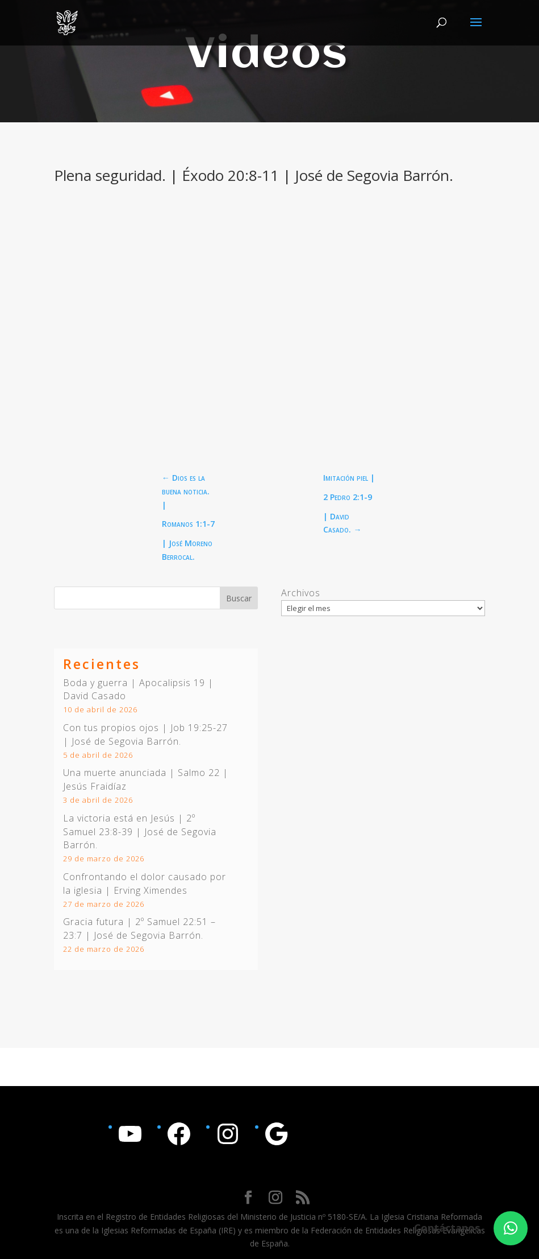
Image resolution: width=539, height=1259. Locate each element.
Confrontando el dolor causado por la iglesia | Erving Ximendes (144, 883)
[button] (511, 1228)
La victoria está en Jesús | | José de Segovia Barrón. (139, 832)
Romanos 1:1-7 (188, 523)
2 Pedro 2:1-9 (347, 497)
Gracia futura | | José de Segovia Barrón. (139, 928)
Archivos (300, 593)
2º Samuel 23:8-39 (129, 825)
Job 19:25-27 (199, 727)
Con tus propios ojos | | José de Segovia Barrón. (145, 734)
